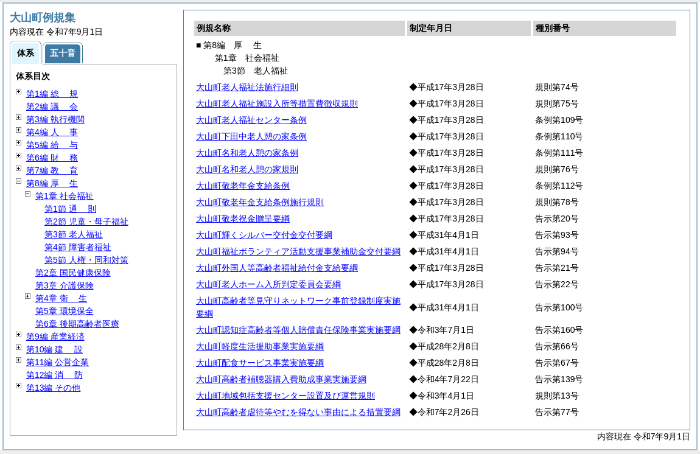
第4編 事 (52, 132)
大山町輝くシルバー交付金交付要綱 (264, 235)
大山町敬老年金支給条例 (243, 185)
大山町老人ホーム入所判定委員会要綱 (268, 284)
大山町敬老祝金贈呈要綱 (243, 218)
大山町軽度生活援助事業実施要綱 (260, 346)
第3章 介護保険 (64, 285)
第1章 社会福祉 (64, 196)
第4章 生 (61, 298)
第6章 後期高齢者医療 (77, 324)
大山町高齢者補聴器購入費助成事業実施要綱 (281, 379)
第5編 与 (52, 145)
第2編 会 (52, 106)
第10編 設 (54, 349)
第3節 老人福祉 (73, 234)
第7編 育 (52, 170)
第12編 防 (54, 375)
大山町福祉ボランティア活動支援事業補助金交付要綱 (298, 251)
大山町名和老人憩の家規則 (247, 169)
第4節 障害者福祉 (77, 247)
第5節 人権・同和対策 (86, 260)
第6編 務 (52, 157)
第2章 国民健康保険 (73, 273)
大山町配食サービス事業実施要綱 (260, 363)
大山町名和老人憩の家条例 (247, 153)
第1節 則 (70, 209)
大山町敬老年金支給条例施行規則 (260, 202)
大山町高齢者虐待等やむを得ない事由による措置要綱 (298, 412)
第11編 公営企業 (57, 362)
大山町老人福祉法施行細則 (247, 87)
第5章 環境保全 (64, 311)
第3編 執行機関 (55, 119)
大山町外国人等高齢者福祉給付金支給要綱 (277, 268)
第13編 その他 (53, 388)
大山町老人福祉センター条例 (251, 120)
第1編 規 (52, 94)
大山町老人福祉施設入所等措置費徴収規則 (277, 103)
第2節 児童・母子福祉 (86, 221)
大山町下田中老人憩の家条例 (251, 136)
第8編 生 (52, 183)
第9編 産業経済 (55, 336)
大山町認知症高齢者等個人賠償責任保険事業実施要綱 (298, 330)
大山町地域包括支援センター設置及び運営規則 (285, 395)
